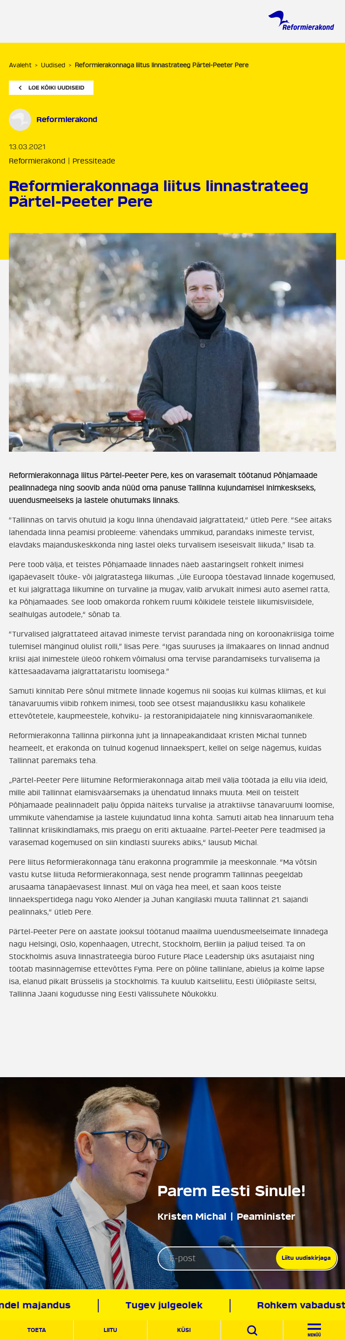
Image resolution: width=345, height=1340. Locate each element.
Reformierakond (67, 119)
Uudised (53, 65)
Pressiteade (94, 161)
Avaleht (20, 65)
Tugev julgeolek (166, 1305)
